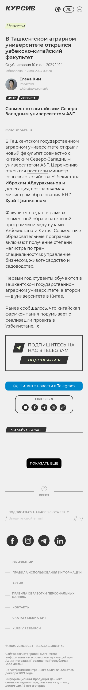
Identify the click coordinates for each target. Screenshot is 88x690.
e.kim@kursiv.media (33, 88)
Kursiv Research (26, 628)
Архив (17, 583)
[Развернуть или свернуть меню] (80, 9)
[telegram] (44, 540)
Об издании (22, 562)
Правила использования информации (47, 572)
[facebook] (12, 540)
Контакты (21, 607)
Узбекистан (29, 98)
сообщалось (33, 308)
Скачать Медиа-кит (29, 617)
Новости (15, 26)
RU (68, 9)
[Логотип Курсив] (20, 8)
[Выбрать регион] (58, 9)
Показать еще (44, 463)
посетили (37, 171)
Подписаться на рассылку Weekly (38, 512)
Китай (12, 98)
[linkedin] (60, 540)
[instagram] (28, 540)
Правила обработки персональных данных (43, 595)
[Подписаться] (79, 518)
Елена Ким (30, 79)
